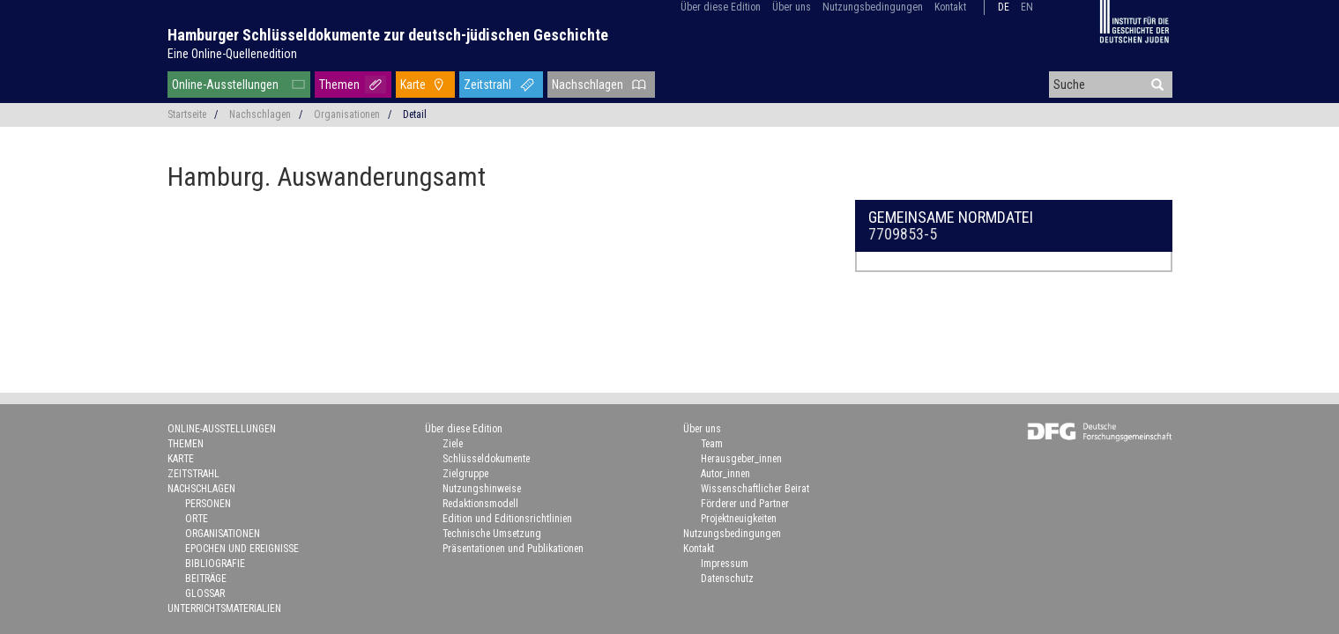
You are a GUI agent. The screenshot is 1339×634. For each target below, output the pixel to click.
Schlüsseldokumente (486, 459)
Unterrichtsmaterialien (224, 608)
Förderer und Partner (745, 504)
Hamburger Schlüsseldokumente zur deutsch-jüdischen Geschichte (387, 35)
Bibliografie (215, 563)
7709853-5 (902, 234)
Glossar (205, 593)
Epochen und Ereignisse (242, 548)
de (1003, 7)
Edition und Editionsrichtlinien (507, 518)
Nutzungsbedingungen (872, 7)
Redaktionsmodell (480, 504)
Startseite (186, 114)
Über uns (791, 7)
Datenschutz (727, 578)
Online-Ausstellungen (225, 84)
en (1027, 7)
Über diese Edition (721, 7)
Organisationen (347, 114)
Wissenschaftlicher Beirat (755, 489)
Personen (208, 504)
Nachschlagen (587, 84)
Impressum (724, 563)
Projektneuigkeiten (739, 518)
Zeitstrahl (487, 84)
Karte (413, 84)
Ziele (453, 444)
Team (712, 444)
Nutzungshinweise (482, 489)
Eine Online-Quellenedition (232, 54)
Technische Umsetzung (492, 533)
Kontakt (950, 7)
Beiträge (206, 578)
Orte (196, 518)
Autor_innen (725, 474)
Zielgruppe (465, 474)
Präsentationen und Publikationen (513, 548)
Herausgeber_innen (741, 459)
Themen (339, 84)
